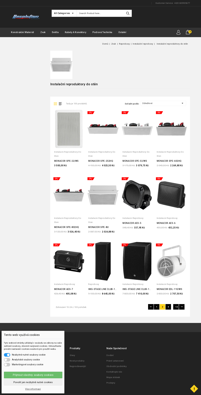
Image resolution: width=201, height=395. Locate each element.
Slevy (72, 355)
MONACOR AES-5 (131, 223)
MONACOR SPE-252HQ (100, 161)
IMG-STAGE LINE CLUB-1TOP (138, 289)
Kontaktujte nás (114, 372)
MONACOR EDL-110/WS (169, 289)
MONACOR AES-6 (166, 223)
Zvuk (43, 32)
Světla (55, 32)
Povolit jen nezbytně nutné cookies (33, 382)
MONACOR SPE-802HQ (66, 227)
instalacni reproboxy (132, 218)
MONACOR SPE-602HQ (169, 161)
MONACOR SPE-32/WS (134, 161)
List (61, 103)
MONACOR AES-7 (63, 289)
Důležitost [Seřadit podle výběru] (163, 103)
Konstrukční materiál (22, 32)
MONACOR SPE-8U (98, 227)
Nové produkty (77, 361)
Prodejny (110, 383)
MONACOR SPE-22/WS (66, 161)
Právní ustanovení (115, 361)
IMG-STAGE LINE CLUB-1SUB (104, 289)
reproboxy (93, 284)
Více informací (33, 389)
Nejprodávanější (78, 366)
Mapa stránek (113, 377)
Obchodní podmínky (116, 366)
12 (176, 307)
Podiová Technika (102, 32)
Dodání (110, 355)
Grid (56, 103)
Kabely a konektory (75, 32)
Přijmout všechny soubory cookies (33, 374)
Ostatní (122, 32)
